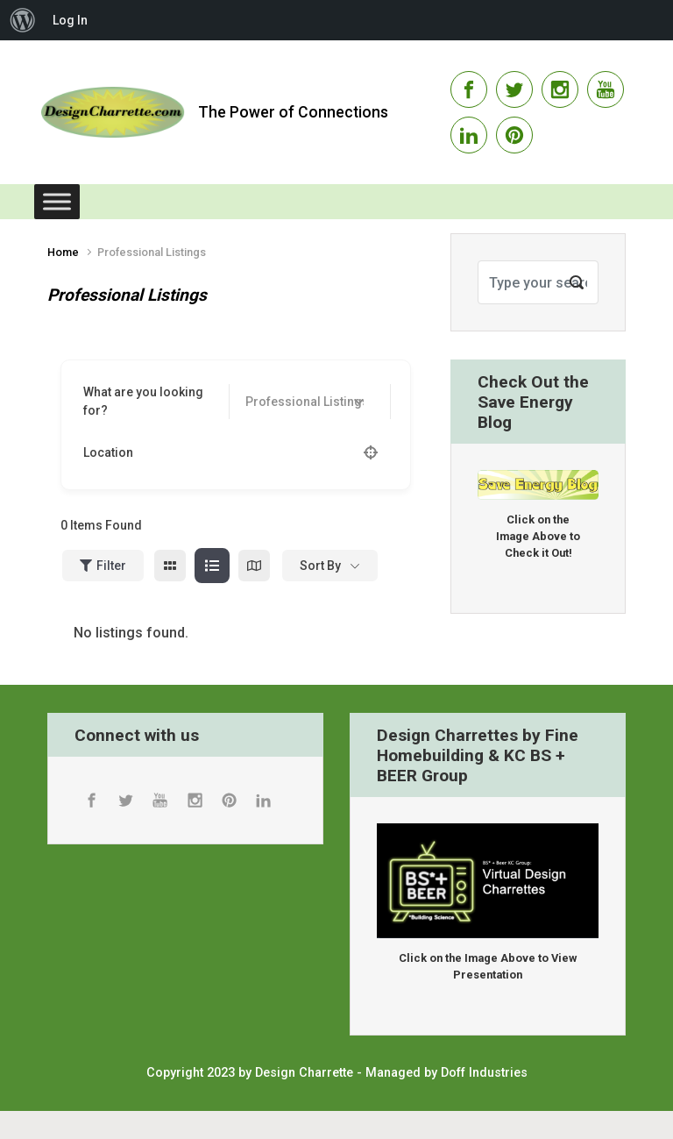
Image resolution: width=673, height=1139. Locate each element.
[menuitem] (23, 20)
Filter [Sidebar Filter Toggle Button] (103, 566)
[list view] (212, 565)
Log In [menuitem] (70, 20)
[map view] (254, 565)
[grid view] (170, 565)
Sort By (320, 566)
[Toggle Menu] (57, 201)
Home (63, 252)
